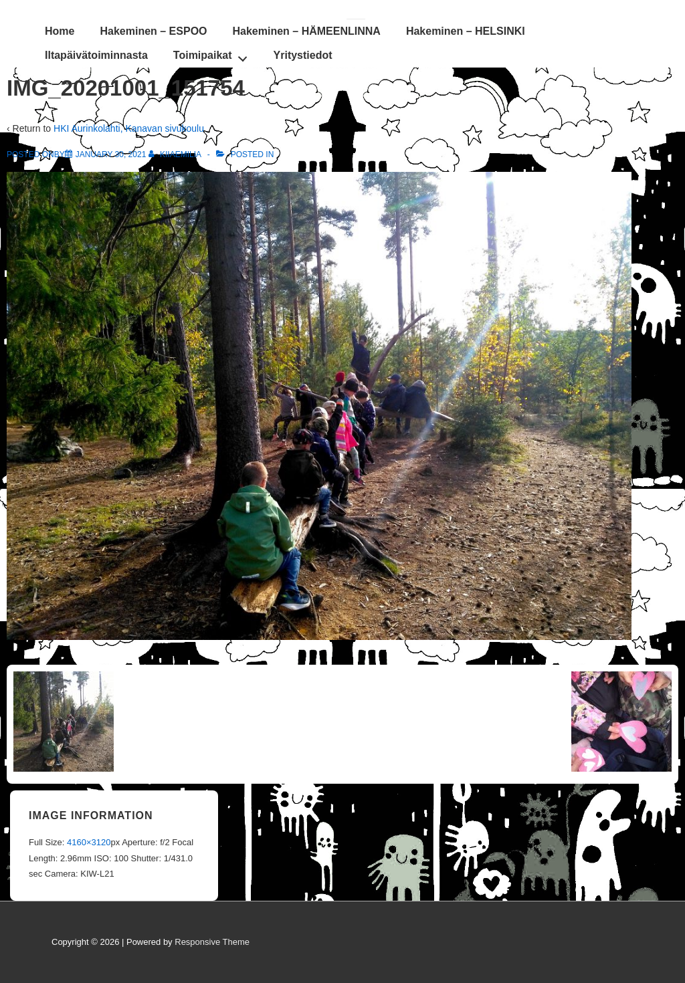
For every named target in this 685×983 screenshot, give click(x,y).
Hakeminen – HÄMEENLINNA (307, 31)
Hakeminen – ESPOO (153, 31)
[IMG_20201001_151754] (111, 154)
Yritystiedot (303, 55)
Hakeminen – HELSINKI (465, 31)
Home (59, 31)
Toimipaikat (213, 54)
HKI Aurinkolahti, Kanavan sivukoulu (129, 128)
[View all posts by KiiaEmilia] (176, 154)
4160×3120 (88, 842)
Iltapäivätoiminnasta (96, 55)
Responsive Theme (212, 942)
